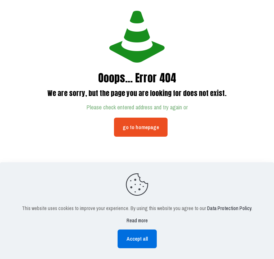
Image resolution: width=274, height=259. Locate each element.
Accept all (137, 238)
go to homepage (141, 127)
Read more (137, 220)
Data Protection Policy (229, 208)
